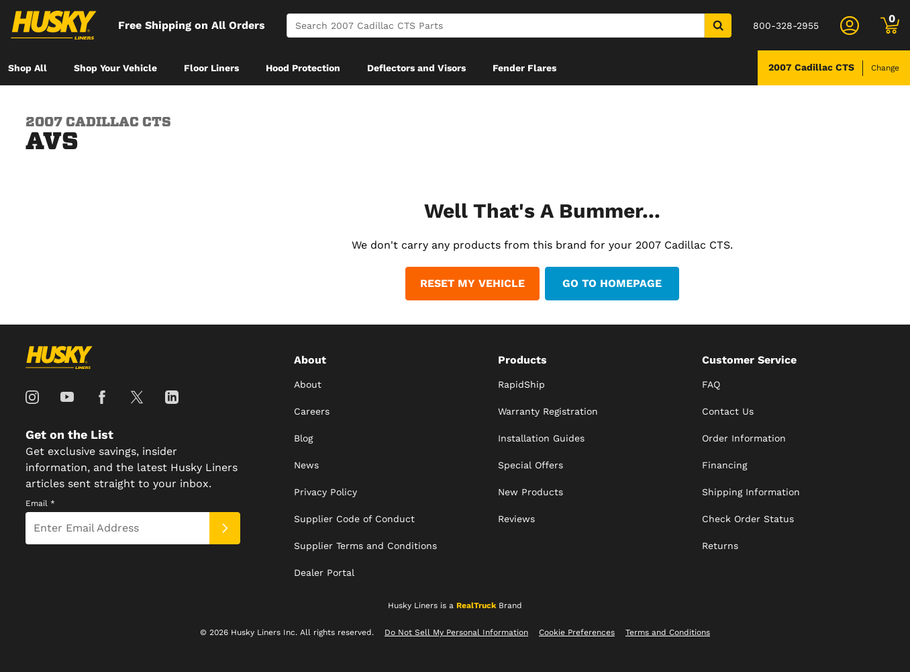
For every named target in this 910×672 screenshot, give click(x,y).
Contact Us (728, 411)
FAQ (711, 384)
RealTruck (476, 605)
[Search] (496, 25)
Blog (303, 438)
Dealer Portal (324, 572)
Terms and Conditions (667, 632)
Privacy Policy (325, 492)
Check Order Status (748, 518)
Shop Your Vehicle (115, 67)
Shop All (27, 67)
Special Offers (530, 465)
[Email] (117, 528)
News (306, 465)
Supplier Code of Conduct (354, 518)
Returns (720, 545)
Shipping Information (751, 492)
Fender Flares (524, 67)
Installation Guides (541, 438)
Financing (724, 465)
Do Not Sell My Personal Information (456, 632)
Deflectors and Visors (416, 67)
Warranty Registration (548, 411)
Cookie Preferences (577, 632)
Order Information (744, 438)
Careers (312, 411)
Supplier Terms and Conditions (365, 545)
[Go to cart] (889, 25)
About (307, 384)
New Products (530, 492)
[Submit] (224, 528)
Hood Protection (303, 67)
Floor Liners (211, 67)
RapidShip (521, 384)
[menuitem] (27, 67)
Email (40, 503)
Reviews (516, 518)
